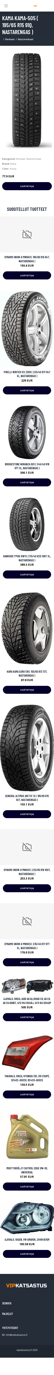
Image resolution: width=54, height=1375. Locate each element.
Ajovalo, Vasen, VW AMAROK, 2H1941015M (27, 1239)
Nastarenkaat (25, 39)
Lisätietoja (27, 186)
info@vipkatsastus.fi (16, 1334)
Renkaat (10, 39)
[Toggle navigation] (6, 6)
